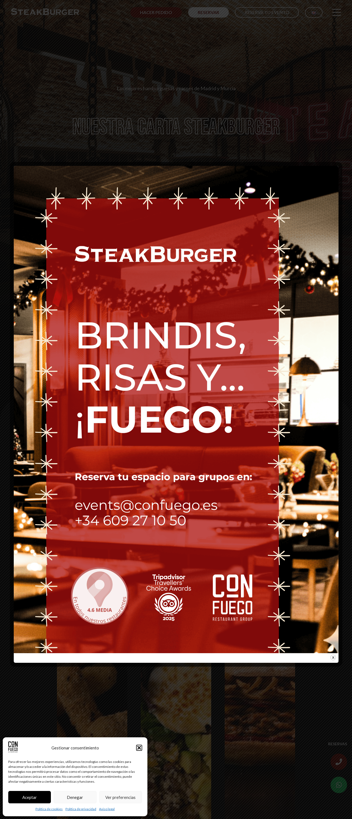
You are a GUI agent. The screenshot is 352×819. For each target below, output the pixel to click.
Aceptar (29, 797)
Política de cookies (49, 809)
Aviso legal (107, 809)
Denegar (75, 797)
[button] (139, 748)
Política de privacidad (80, 809)
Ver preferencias (120, 797)
